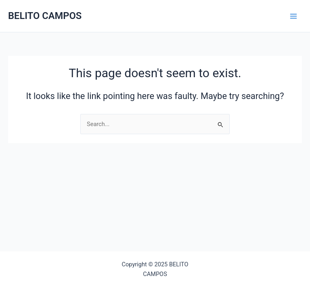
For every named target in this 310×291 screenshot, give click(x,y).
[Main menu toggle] (293, 16)
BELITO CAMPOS (45, 15)
